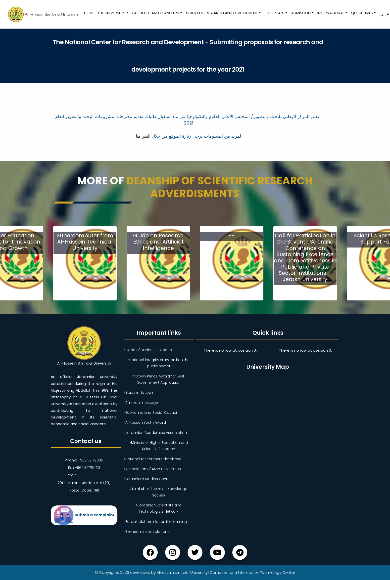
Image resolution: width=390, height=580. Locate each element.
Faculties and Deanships (155, 12)
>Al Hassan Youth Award (145, 422)
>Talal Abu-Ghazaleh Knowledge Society (158, 491)
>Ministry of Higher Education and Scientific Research (158, 445)
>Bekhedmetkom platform (147, 531)
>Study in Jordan (138, 392)
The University (111, 12)
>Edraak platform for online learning (155, 521)
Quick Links (362, 12)
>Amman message (141, 402)
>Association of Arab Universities (152, 468)
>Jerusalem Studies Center (147, 478)
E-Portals (274, 12)
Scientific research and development (221, 12)
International (330, 12)
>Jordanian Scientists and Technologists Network (159, 508)
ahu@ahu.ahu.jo (89, 475)
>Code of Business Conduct (148, 349)
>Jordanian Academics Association (155, 432)
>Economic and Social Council (151, 412)
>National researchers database (152, 458)
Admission (300, 12)
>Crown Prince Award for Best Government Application (158, 379)
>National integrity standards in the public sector (159, 363)
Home (89, 12)
